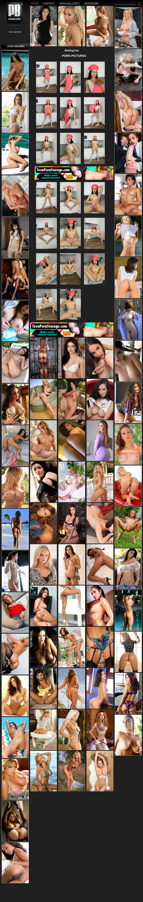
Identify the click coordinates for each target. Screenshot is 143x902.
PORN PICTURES (74, 55)
